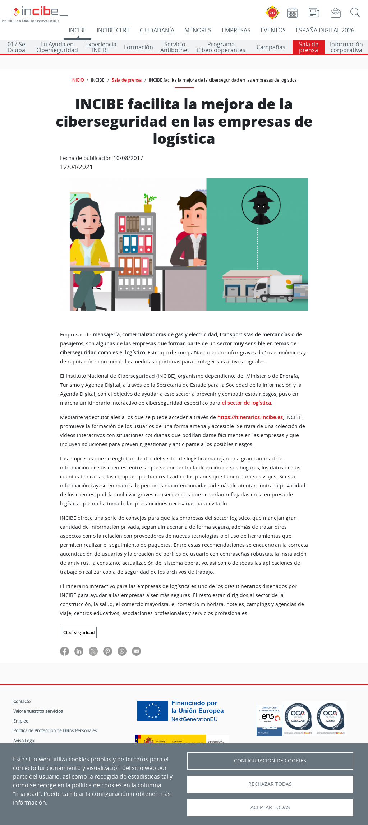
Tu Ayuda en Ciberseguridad (57, 47)
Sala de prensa (308, 47)
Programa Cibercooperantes (221, 47)
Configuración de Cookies (270, 760)
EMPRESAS (236, 30)
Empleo (20, 721)
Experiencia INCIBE (100, 47)
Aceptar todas (270, 807)
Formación (138, 47)
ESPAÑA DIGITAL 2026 (325, 30)
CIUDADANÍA (157, 30)
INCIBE (77, 30)
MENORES (197, 30)
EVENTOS (273, 30)
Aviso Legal (24, 740)
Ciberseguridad (79, 632)
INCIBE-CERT (113, 30)
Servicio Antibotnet (174, 47)
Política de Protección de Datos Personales (55, 730)
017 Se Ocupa (16, 47)
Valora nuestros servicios (38, 711)
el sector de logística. (247, 403)
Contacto (22, 701)
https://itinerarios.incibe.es (250, 417)
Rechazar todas (270, 784)
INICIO (77, 80)
